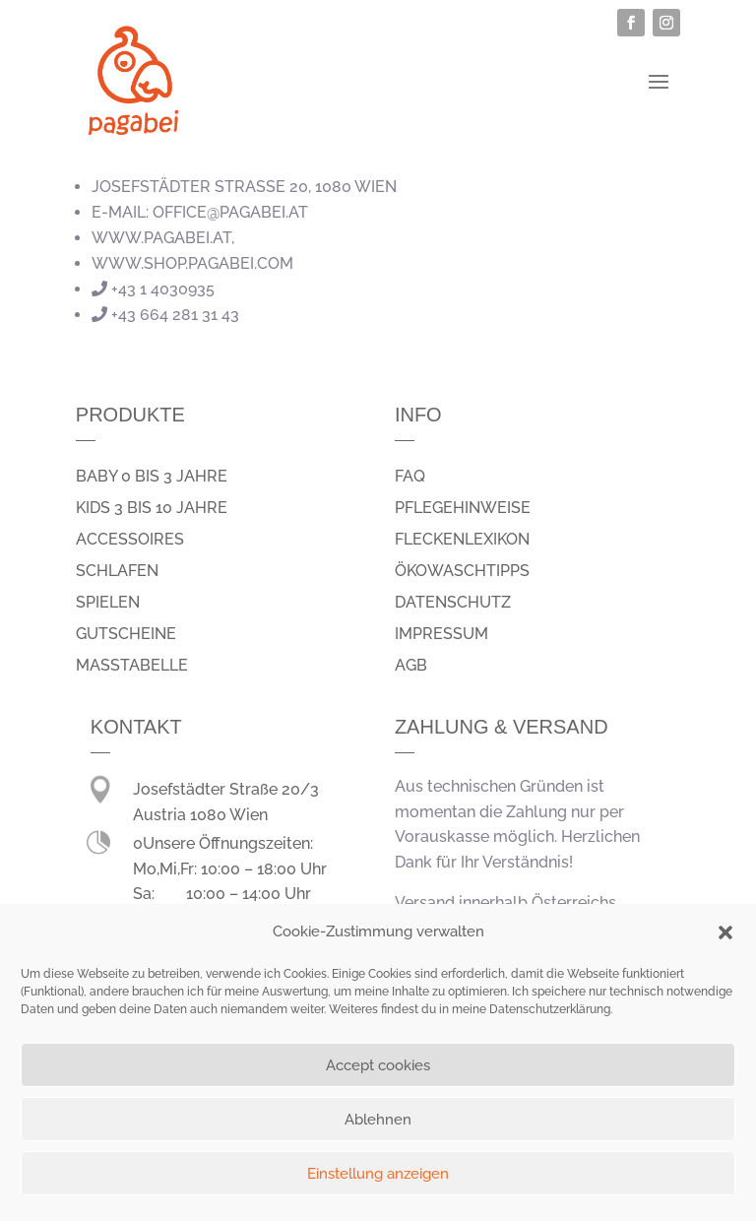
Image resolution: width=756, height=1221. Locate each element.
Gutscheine (126, 633)
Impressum (441, 633)
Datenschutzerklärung (549, 1009)
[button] (725, 932)
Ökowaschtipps (462, 570)
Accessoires (130, 539)
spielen (108, 602)
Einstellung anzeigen (378, 1174)
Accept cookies (378, 1065)
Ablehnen (378, 1119)
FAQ (410, 476)
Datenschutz (453, 602)
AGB (411, 665)
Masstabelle (132, 665)
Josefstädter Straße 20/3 (226, 789)
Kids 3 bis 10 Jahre (151, 507)
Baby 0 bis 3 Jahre (151, 476)
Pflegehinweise (463, 507)
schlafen (117, 570)
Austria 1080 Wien (200, 814)
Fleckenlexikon (462, 539)
